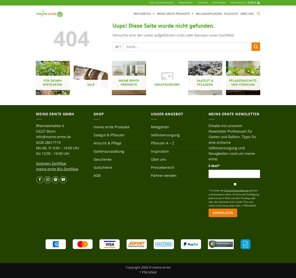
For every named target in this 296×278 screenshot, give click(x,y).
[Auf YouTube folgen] (63, 179)
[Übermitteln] (256, 46)
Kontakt (203, 2)
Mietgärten (144, 14)
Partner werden (163, 175)
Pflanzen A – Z (162, 143)
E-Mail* (214, 166)
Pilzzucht (231, 14)
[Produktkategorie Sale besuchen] (91, 78)
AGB (97, 175)
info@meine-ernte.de (53, 136)
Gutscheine (103, 167)
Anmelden (223, 212)
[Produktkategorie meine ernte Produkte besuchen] (129, 78)
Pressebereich (162, 167)
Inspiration (160, 151)
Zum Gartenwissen (161, 2)
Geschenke (103, 159)
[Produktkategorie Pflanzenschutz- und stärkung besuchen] (243, 78)
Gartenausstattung (109, 151)
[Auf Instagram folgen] (47, 179)
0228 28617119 (48, 142)
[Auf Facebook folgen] (39, 179)
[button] (219, 2)
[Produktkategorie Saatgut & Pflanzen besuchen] (205, 78)
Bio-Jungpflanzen (209, 14)
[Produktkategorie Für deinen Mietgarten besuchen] (53, 78)
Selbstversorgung (165, 135)
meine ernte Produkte (175, 14)
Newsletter (185, 2)
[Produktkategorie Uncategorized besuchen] (167, 78)
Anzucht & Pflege (107, 143)
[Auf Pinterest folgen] (55, 179)
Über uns (247, 14)
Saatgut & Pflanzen (109, 135)
